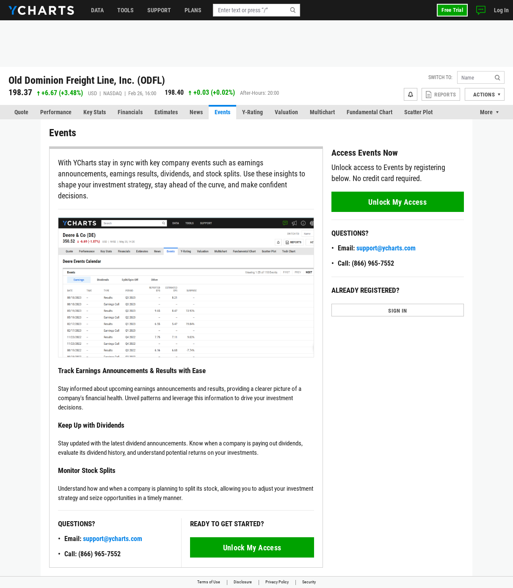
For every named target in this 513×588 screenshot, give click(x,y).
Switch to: (440, 77)
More (486, 112)
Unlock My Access (252, 547)
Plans (193, 10)
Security (309, 582)
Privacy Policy (277, 582)
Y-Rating (252, 112)
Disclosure (243, 582)
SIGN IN (397, 311)
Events (222, 112)
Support (159, 10)
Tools (125, 10)
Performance (56, 112)
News (196, 112)
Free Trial (452, 10)
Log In (501, 10)
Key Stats (94, 112)
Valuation (286, 112)
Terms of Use (208, 582)
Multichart (322, 112)
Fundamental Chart (369, 112)
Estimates (166, 112)
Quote (21, 112)
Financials (130, 112)
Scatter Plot (418, 112)
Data (97, 10)
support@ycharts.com (112, 539)
